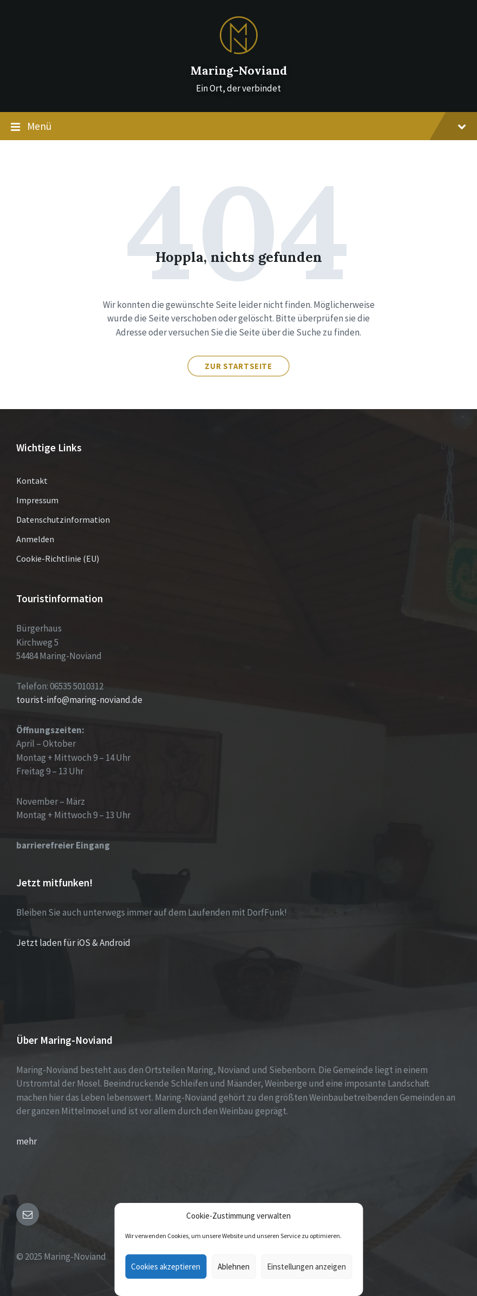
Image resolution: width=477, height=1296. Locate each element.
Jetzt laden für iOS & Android (73, 943)
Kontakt (32, 480)
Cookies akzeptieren (165, 1266)
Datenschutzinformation (63, 519)
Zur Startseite (238, 366)
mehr (26, 1141)
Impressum (37, 500)
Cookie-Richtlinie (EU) (57, 558)
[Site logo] (239, 51)
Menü (238, 127)
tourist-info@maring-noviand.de (79, 700)
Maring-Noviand (239, 70)
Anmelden (35, 539)
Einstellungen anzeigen (306, 1266)
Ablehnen (234, 1266)
